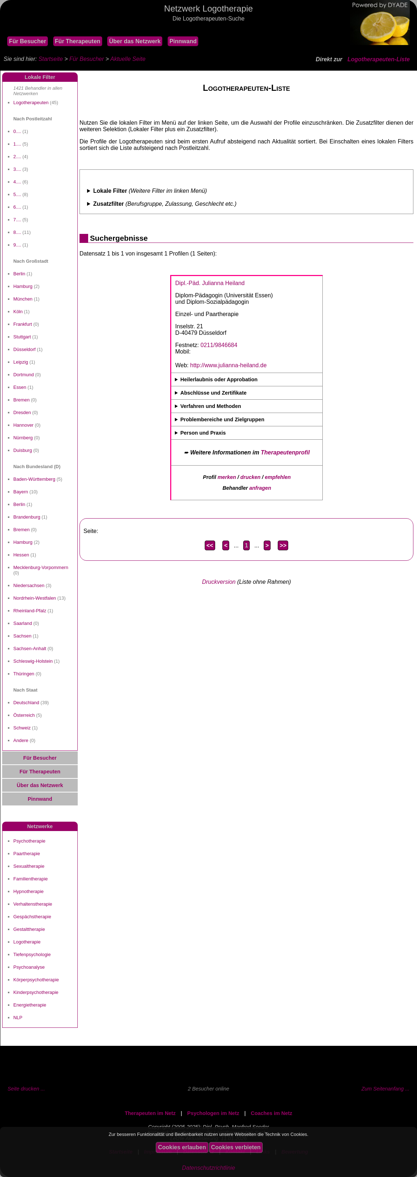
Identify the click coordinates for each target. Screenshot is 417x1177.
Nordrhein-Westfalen (34, 598)
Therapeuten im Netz (150, 1113)
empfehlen (278, 477)
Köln (18, 311)
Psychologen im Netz (213, 1113)
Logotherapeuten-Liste (379, 59)
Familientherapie (30, 878)
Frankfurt (22, 324)
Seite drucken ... (26, 1089)
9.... (17, 245)
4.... (17, 182)
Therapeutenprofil (285, 452)
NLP (17, 1017)
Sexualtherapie (28, 866)
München (22, 299)
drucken (250, 477)
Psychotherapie (29, 841)
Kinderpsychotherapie (35, 992)
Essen (19, 387)
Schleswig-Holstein (33, 661)
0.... (17, 131)
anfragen (260, 488)
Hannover (23, 425)
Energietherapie (29, 1005)
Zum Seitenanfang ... (385, 1089)
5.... (17, 194)
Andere (20, 740)
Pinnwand (183, 41)
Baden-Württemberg (34, 479)
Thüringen (23, 673)
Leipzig (20, 362)
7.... (17, 219)
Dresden (22, 412)
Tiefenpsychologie (32, 954)
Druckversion (218, 582)
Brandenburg (26, 517)
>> (283, 545)
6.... (17, 207)
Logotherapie (27, 942)
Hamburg (22, 286)
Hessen (21, 555)
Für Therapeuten (77, 41)
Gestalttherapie (29, 929)
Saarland (22, 623)
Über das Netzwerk (134, 41)
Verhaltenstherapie (32, 904)
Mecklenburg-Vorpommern (40, 567)
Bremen (21, 400)
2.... (17, 156)
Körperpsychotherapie (36, 979)
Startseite (50, 59)
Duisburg (22, 450)
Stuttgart (22, 336)
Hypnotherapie (28, 891)
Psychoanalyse (29, 967)
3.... (17, 169)
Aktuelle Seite (127, 59)
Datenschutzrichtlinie (208, 1168)
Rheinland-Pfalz (29, 610)
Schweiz (22, 727)
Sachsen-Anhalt (29, 648)
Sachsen (22, 636)
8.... (17, 232)
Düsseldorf (24, 349)
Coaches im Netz (271, 1113)
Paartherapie (26, 853)
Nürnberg (23, 437)
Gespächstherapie (32, 916)
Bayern (20, 491)
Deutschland (26, 702)
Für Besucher (27, 41)
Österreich (24, 715)
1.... (17, 144)
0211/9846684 (218, 345)
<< (210, 545)
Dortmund (23, 374)
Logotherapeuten (31, 102)
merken (227, 477)
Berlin (19, 273)
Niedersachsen (28, 585)
